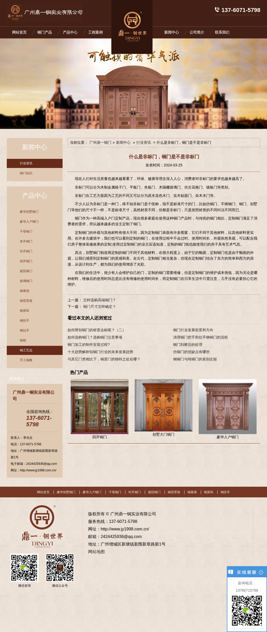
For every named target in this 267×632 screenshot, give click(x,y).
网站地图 (96, 551)
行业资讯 (26, 163)
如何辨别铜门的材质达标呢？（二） (97, 330)
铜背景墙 (26, 301)
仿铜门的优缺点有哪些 (191, 352)
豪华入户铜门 (29, 221)
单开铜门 (26, 241)
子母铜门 (26, 231)
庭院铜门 (26, 271)
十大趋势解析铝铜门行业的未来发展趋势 (100, 352)
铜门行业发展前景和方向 (193, 330)
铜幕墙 (24, 291)
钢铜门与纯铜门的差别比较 (195, 359)
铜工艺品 (26, 350)
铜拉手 (24, 330)
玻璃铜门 (26, 281)
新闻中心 (171, 32)
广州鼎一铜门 (100, 142)
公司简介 (197, 32)
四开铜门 (26, 261)
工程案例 (95, 32)
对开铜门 (26, 251)
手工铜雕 (26, 360)
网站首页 (19, 32)
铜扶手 (24, 320)
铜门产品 (44, 32)
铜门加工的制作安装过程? (89, 344)
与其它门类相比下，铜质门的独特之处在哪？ (104, 359)
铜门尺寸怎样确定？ (99, 306)
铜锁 (23, 340)
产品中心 (70, 32)
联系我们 (222, 32)
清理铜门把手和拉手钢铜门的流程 (200, 337)
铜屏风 (24, 310)
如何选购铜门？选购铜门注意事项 (95, 337)
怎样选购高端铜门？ (99, 300)
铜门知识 (26, 173)
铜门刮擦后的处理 (187, 344)
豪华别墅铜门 (29, 212)
